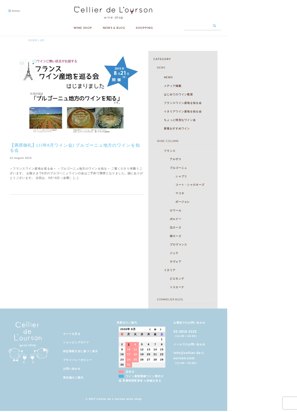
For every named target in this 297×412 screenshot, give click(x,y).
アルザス (168, 159)
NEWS (158, 67)
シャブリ (171, 176)
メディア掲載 (168, 85)
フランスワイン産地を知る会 (178, 102)
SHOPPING (144, 27)
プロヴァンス (171, 244)
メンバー (69, 324)
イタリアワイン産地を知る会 (178, 111)
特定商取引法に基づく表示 (80, 351)
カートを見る (72, 333)
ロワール (168, 210)
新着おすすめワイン (172, 128)
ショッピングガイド (76, 342)
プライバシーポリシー (77, 359)
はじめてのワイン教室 (174, 94)
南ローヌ (168, 236)
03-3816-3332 (185, 331)
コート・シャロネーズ (179, 184)
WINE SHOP (83, 27)
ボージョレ (172, 201)
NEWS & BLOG (114, 27)
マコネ (169, 193)
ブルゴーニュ (171, 167)
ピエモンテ (169, 278)
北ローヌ (168, 227)
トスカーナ (169, 287)
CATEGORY (162, 59)
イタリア (165, 270)
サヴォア (168, 261)
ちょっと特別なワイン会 (175, 120)
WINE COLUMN (165, 141)
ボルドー (168, 219)
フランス (165, 150)
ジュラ (166, 253)
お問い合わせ (72, 368)
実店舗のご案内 (73, 377)
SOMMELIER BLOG (167, 299)
